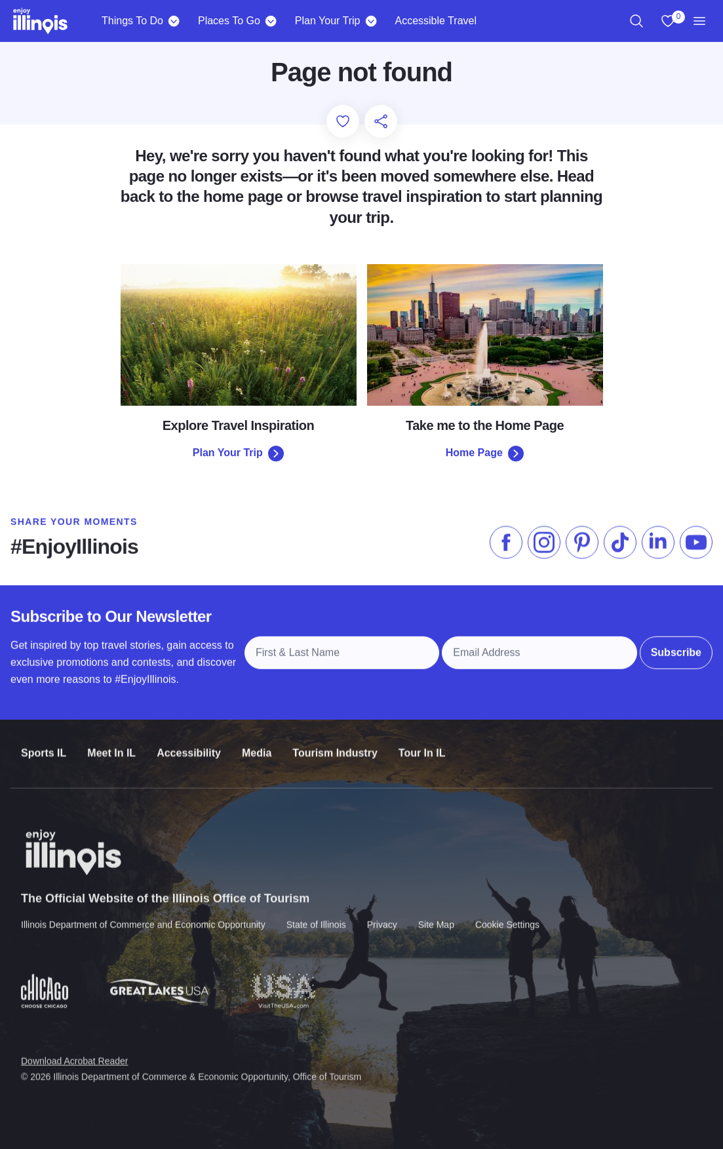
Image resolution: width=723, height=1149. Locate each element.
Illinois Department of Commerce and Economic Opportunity (143, 913)
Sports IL (43, 743)
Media (256, 743)
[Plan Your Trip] (370, 21)
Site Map (436, 913)
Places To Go (229, 20)
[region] (636, 20)
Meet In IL (111, 743)
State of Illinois (316, 913)
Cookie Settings (507, 913)
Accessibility (189, 743)
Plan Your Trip (328, 20)
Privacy (382, 913)
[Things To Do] (174, 21)
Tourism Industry (335, 743)
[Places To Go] (271, 21)
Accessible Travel (436, 20)
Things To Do (132, 20)
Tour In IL (422, 743)
